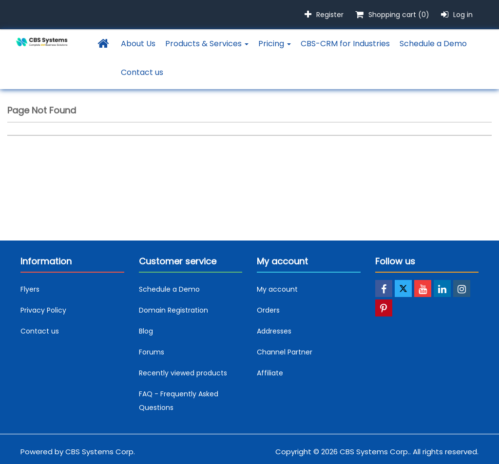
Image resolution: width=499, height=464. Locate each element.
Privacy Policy (43, 310)
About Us (138, 43)
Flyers (29, 289)
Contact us (142, 72)
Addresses (274, 331)
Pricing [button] (274, 43)
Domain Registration (173, 310)
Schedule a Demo (433, 43)
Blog (146, 331)
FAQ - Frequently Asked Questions (178, 400)
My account (277, 289)
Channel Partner (284, 352)
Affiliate (270, 373)
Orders (268, 310)
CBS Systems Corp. (100, 451)
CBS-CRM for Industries (345, 43)
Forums (151, 352)
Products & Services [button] (207, 43)
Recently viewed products (183, 373)
